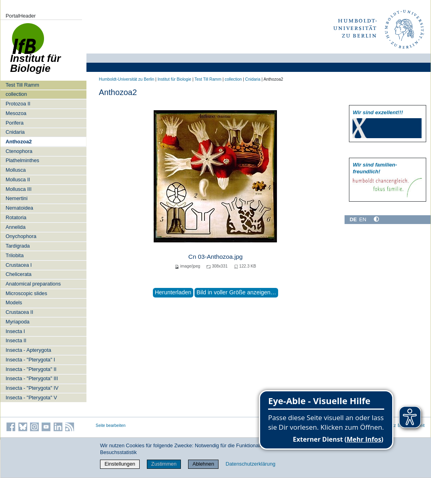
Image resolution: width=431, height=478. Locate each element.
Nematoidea (19, 208)
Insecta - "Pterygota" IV (32, 388)
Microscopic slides (26, 293)
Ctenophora (19, 151)
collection (16, 94)
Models (14, 302)
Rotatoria (16, 217)
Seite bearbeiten (111, 425)
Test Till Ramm (22, 85)
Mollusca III (19, 189)
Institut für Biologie (174, 79)
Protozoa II (18, 104)
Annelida (16, 227)
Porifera (15, 123)
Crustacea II (19, 312)
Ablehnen (203, 464)
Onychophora (21, 236)
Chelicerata (19, 274)
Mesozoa (16, 113)
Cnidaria (15, 132)
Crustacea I (19, 265)
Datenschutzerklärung (250, 464)
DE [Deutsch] (353, 219)
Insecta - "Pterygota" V (31, 398)
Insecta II (16, 340)
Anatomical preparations (33, 284)
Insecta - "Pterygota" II (31, 369)
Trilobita (15, 255)
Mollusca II (18, 179)
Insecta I (15, 331)
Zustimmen (163, 464)
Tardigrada (18, 246)
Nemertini (17, 198)
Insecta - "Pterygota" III (32, 378)
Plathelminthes (22, 160)
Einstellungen (119, 464)
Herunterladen (173, 292)
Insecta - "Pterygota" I (30, 360)
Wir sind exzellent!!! (378, 112)
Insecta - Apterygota (28, 350)
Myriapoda (18, 322)
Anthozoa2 (19, 142)
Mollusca (16, 170)
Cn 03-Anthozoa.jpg (215, 256)
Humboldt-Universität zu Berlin (126, 79)
